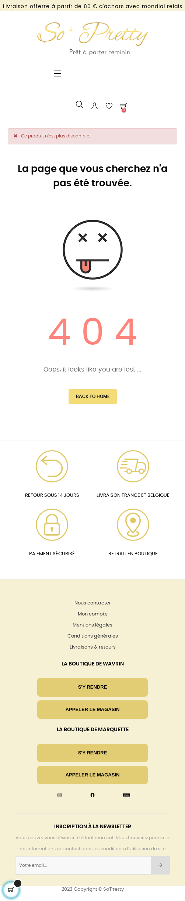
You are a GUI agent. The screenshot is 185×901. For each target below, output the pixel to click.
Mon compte (93, 614)
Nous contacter (92, 603)
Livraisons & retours (93, 647)
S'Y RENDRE (92, 687)
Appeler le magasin (93, 709)
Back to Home (92, 396)
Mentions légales (92, 625)
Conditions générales (92, 636)
